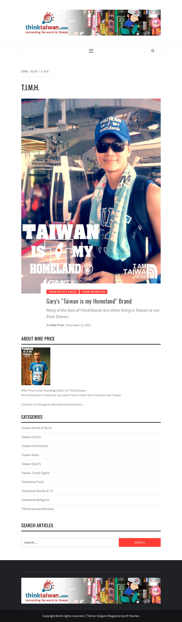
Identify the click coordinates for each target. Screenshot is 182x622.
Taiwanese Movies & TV (37, 491)
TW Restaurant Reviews (37, 509)
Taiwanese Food (32, 482)
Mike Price (57, 325)
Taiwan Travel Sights (35, 473)
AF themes (132, 616)
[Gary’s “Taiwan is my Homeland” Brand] (91, 196)
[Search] (152, 50)
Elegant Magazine (109, 616)
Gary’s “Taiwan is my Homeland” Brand (89, 301)
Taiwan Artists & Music (62, 291)
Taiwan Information (93, 291)
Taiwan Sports (31, 464)
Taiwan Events (31, 437)
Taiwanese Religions (35, 500)
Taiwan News (30, 455)
